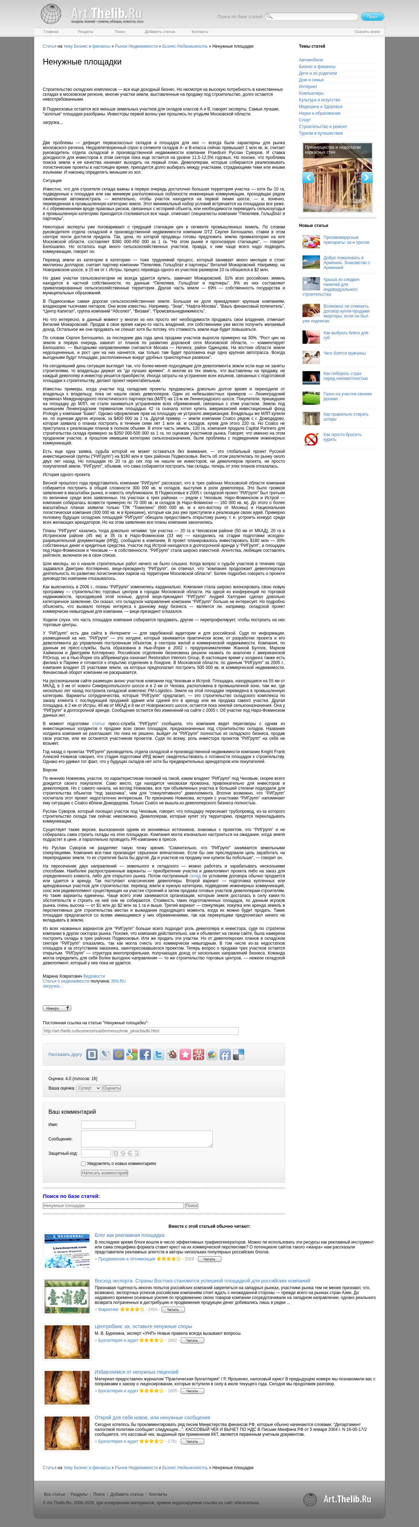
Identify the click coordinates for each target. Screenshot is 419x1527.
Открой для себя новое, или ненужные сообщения (152, 1417)
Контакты (158, 1494)
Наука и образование (319, 113)
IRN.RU (164, 992)
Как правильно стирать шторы (335, 418)
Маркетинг (108, 1309)
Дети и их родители (318, 73)
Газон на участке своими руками (337, 398)
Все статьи (54, 1494)
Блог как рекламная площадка (129, 1235)
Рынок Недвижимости (136, 46)
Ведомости (94, 976)
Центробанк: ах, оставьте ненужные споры (143, 1326)
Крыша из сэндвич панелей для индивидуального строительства (331, 287)
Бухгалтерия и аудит (118, 1340)
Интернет (308, 86)
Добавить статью (127, 1494)
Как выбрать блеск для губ (335, 337)
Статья (49, 46)
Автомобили (311, 60)
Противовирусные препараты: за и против (336, 241)
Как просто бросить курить (331, 439)
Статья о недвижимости (66, 981)
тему (68, 46)
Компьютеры (311, 93)
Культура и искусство (319, 100)
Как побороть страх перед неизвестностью (335, 377)
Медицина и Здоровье (320, 106)
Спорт (305, 120)
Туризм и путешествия (321, 133)
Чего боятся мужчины (334, 357)
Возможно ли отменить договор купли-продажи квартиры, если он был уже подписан (336, 313)
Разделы (79, 1494)
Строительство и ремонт (323, 126)
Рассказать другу (65, 1054)
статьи (98, 723)
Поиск (99, 1494)
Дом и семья (311, 80)
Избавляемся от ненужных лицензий (136, 1372)
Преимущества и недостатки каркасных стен (333, 150)
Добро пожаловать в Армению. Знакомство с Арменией (336, 262)
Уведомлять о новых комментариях (118, 1163)
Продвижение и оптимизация (126, 1259)
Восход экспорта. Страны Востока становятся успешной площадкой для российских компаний (202, 1281)
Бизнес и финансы (92, 46)
